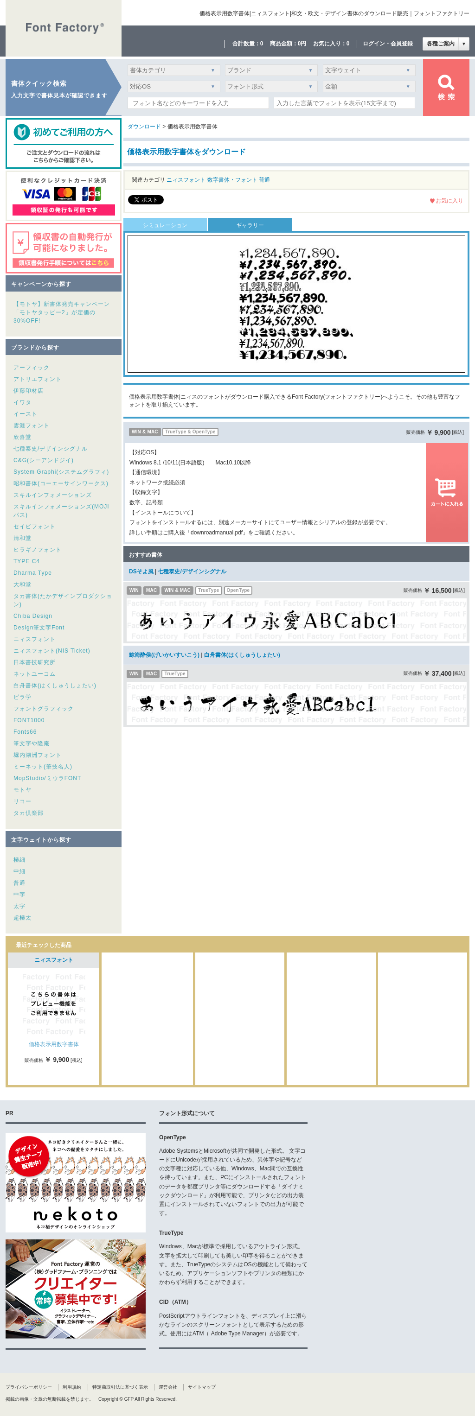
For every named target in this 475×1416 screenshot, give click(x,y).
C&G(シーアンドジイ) (43, 460)
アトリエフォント (37, 379)
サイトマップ (202, 1387)
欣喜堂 (22, 437)
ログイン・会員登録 (388, 43)
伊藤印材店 (28, 390)
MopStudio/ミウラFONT (47, 778)
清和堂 (22, 538)
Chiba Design (32, 616)
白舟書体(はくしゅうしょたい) (54, 685)
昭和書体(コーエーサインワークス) (61, 483)
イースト (25, 414)
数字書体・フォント (232, 180)
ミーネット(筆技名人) (42, 766)
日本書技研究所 (34, 662)
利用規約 (72, 1387)
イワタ (22, 402)
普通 (19, 883)
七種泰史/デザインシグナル (50, 448)
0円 (302, 43)
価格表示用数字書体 (54, 1044)
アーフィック (31, 367)
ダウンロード (144, 126)
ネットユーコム (34, 674)
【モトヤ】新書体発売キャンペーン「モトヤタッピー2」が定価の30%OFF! (61, 312)
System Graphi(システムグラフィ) (61, 472)
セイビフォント (34, 526)
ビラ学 (22, 697)
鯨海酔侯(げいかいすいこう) (164, 655)
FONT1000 (29, 720)
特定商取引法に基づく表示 (120, 1387)
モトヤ (22, 790)
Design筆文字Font (38, 627)
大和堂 (22, 584)
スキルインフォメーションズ (52, 495)
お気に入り (449, 200)
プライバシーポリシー (29, 1387)
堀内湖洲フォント (37, 755)
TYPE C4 (26, 561)
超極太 (22, 917)
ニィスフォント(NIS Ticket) (51, 651)
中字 (19, 894)
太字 (19, 906)
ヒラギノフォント (37, 549)
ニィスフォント (34, 639)
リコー (22, 801)
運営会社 (168, 1387)
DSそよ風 (141, 571)
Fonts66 (25, 732)
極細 (19, 860)
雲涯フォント (31, 425)
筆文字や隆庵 (31, 743)
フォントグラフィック (43, 708)
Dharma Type (32, 573)
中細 (19, 871)
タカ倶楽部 (28, 813)
